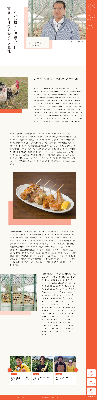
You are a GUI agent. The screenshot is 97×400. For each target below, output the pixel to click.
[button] (76, 370)
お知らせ (88, 13)
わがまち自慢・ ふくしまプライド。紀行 (91, 20)
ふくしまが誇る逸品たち (91, 17)
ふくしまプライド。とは (91, 15)
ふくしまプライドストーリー (91, 23)
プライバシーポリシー (20, 397)
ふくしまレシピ (89, 25)
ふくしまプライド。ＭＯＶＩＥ (90, 28)
